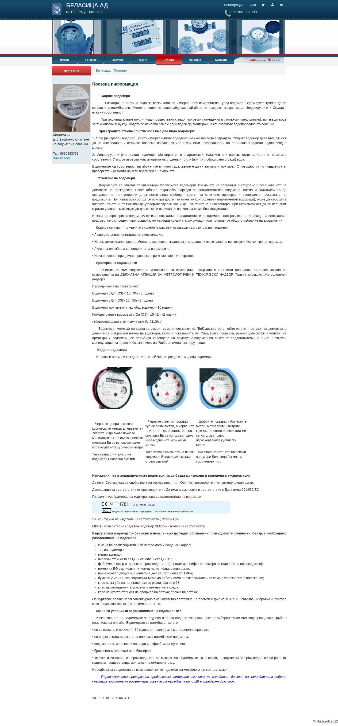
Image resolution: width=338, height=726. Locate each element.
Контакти (221, 59)
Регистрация (233, 5)
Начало (64, 59)
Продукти (117, 59)
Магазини (195, 59)
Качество (91, 59)
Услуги (142, 59)
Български (259, 60)
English (276, 60)
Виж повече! (62, 158)
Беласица (103, 70)
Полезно (168, 59)
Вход (252, 5)
